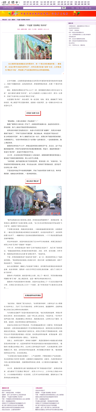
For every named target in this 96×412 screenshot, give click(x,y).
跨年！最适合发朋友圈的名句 (76, 32)
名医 (37, 2)
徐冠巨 (82, 8)
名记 (31, 4)
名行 (54, 2)
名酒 (62, 4)
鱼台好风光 (72, 43)
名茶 (68, 4)
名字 (65, 2)
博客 (76, 4)
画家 (85, 4)
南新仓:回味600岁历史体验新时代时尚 (13, 407)
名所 (51, 2)
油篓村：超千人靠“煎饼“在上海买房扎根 (14, 394)
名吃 (59, 4)
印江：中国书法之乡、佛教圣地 (77, 45)
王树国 (86, 8)
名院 (48, 2)
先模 (82, 4)
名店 (45, 4)
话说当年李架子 (6, 390)
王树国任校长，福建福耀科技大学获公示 (79, 26)
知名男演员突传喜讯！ (74, 28)
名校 (45, 2)
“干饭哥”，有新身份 (74, 30)
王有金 (77, 8)
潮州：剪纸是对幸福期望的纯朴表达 (78, 41)
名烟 (65, 4)
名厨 (34, 4)
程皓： (90, 8)
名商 (24, 2)
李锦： (73, 8)
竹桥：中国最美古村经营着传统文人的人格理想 (16, 399)
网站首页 (4, 19)
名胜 (85, 2)
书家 (88, 4)
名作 (68, 2)
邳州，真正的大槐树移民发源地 (77, 38)
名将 (24, 4)
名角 (37, 4)
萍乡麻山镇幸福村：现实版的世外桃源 (46, 401)
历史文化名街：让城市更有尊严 (11, 409)
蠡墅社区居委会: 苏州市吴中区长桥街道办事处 (49, 409)
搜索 (64, 7)
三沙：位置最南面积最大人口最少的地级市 (80, 34)
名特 (71, 2)
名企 (41, 2)
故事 (79, 4)
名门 (27, 4)
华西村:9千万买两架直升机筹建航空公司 (14, 403)
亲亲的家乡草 (72, 36)
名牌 (59, 2)
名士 (31, 2)
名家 (27, 2)
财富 (54, 4)
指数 (71, 4)
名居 (82, 2)
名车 (48, 4)
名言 (88, 2)
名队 (41, 4)
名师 (34, 2)
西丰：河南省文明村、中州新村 (11, 392)
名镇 (79, 2)
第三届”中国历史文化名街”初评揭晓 (12, 405)
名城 (76, 2)
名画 (62, 2)
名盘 (51, 4)
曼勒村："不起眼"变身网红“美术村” (12, 397)
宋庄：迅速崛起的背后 (8, 401)
